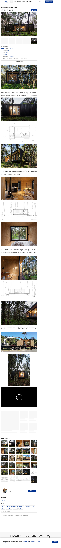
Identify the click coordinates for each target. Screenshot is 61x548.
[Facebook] (2, 10)
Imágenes (19, 1)
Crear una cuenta (49, 1)
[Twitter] (5, 10)
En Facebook (9, 508)
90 (6, 52)
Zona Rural (16, 508)
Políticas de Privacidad (35, 541)
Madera (3, 500)
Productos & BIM (25, 1)
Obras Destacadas (20, 506)
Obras (15, 1)
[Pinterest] (12, 10)
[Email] (10, 10)
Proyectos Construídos (11, 506)
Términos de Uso (25, 541)
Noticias (30, 1)
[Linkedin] (7, 10)
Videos (34, 1)
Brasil (11, 48)
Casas (2, 48)
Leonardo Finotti (11, 56)
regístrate (21, 544)
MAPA (9, 50)
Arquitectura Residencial (30, 506)
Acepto (55, 541)
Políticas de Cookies (8, 542)
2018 (6, 54)
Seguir (31, 490)
